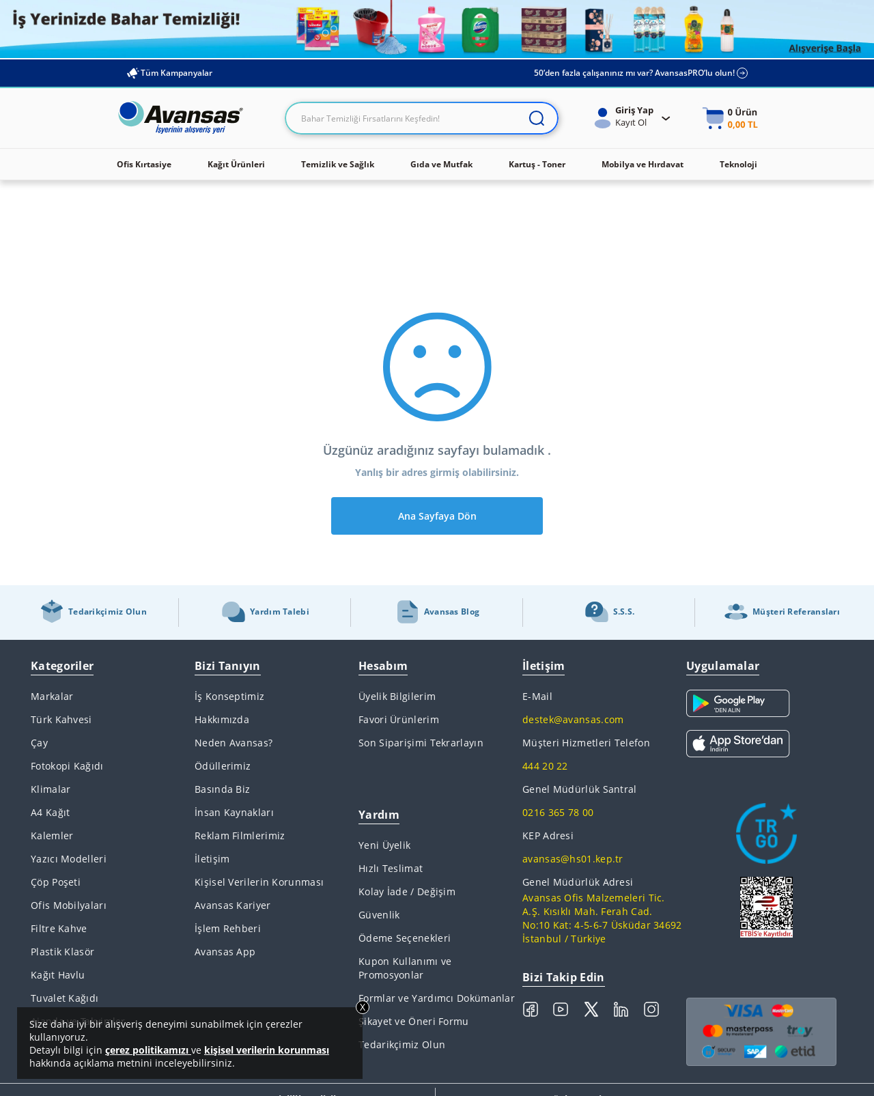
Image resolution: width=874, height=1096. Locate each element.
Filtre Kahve (59, 928)
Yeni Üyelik (384, 845)
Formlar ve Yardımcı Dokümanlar (436, 998)
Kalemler (52, 835)
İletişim (212, 858)
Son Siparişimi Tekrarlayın (420, 742)
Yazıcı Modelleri (69, 858)
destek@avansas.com (572, 719)
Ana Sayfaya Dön (437, 515)
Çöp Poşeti (56, 881)
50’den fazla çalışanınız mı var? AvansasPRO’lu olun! (641, 73)
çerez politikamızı (148, 1049)
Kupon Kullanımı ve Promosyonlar (404, 968)
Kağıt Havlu (58, 974)
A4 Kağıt (50, 812)
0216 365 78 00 (557, 812)
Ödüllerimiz (223, 765)
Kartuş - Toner (537, 164)
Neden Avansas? (233, 742)
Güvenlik (378, 914)
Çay (39, 742)
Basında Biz (222, 789)
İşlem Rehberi (228, 928)
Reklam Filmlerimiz (240, 835)
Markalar (52, 696)
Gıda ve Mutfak (441, 164)
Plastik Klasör (62, 951)
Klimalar (50, 789)
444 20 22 (545, 765)
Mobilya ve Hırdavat (642, 164)
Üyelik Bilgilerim (397, 696)
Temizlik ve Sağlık (337, 164)
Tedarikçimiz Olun (401, 1044)
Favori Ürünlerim (398, 719)
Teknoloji (738, 164)
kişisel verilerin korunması (266, 1049)
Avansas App (225, 951)
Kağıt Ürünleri (236, 164)
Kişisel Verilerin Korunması (259, 881)
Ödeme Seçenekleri (404, 937)
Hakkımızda (222, 719)
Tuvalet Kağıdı (64, 998)
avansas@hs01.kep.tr (572, 858)
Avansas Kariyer (233, 905)
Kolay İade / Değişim (406, 891)
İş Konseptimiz (229, 696)
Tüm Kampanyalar (169, 73)
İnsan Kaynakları (234, 812)
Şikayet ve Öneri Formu (413, 1021)
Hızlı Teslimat (390, 868)
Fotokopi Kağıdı (67, 765)
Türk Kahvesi (61, 719)
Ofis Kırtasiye (144, 164)
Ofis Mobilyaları (69, 905)
